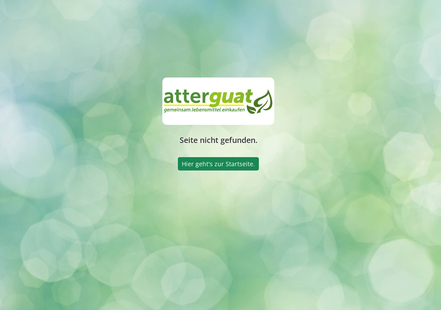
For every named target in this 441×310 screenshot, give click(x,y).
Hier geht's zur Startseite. (218, 164)
